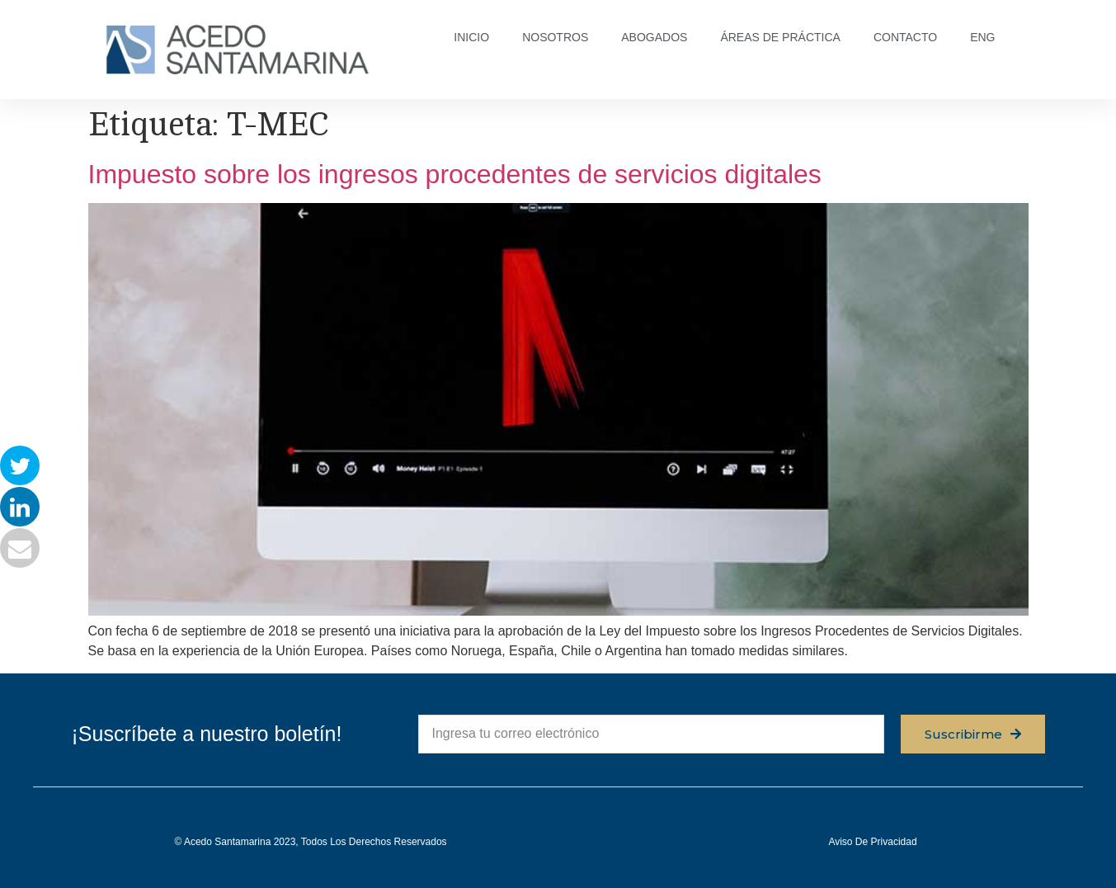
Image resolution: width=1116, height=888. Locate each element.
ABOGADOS (654, 37)
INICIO (471, 37)
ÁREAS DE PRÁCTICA (780, 37)
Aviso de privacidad (872, 842)
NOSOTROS (555, 37)
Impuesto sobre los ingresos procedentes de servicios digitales (455, 174)
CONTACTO (905, 37)
